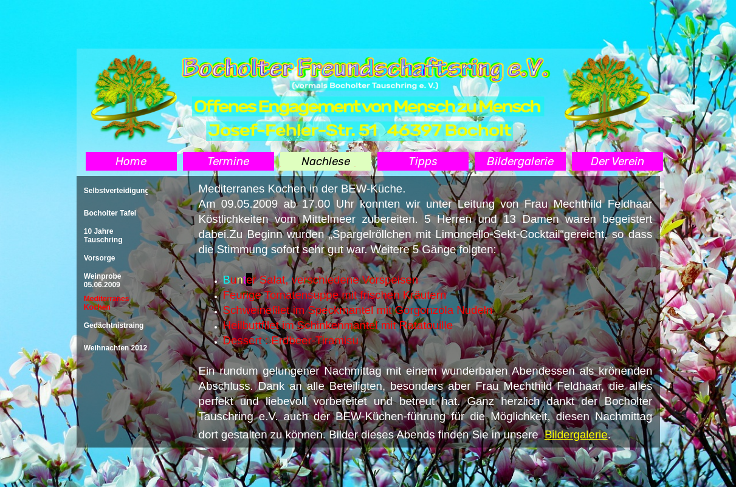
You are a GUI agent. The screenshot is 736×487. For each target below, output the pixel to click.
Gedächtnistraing (114, 325)
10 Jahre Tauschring (103, 235)
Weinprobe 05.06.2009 (103, 280)
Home (130, 161)
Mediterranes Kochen (106, 303)
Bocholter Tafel (110, 213)
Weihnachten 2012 (115, 348)
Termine (228, 161)
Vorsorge (99, 258)
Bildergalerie (576, 434)
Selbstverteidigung (117, 190)
